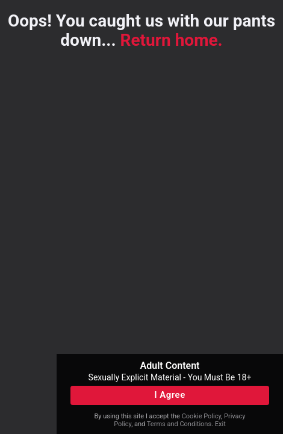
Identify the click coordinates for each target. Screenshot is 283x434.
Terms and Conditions (179, 424)
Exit (220, 424)
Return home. (171, 40)
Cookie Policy (201, 416)
